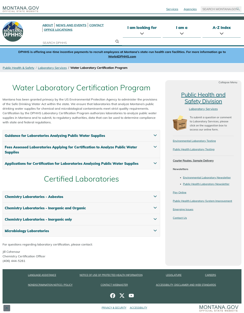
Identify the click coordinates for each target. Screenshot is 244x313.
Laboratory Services (52, 68)
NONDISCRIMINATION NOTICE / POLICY (50, 284)
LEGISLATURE (173, 275)
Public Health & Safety (18, 68)
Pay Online (179, 192)
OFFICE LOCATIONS (58, 30)
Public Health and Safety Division (203, 97)
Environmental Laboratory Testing (194, 140)
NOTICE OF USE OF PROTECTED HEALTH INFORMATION (111, 275)
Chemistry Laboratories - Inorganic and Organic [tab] (45, 208)
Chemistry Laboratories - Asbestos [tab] (34, 197)
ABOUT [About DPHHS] (47, 25)
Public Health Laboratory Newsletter (206, 184)
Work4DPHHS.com (122, 56)
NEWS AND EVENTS (71, 25)
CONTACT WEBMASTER (114, 284)
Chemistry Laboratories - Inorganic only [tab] (38, 219)
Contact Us (180, 217)
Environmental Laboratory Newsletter (207, 177)
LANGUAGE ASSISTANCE (42, 275)
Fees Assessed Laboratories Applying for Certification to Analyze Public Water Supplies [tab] (71, 149)
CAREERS (210, 275)
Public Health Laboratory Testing (194, 149)
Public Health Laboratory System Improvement (202, 201)
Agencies (190, 9)
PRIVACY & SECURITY (114, 307)
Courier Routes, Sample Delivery (193, 160)
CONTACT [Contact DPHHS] (96, 25)
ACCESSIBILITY (138, 307)
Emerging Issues (183, 209)
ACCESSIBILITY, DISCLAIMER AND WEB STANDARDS (186, 284)
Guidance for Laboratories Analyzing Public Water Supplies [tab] (55, 135)
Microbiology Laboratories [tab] (27, 231)
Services (172, 9)
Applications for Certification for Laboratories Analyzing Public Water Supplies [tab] (71, 163)
